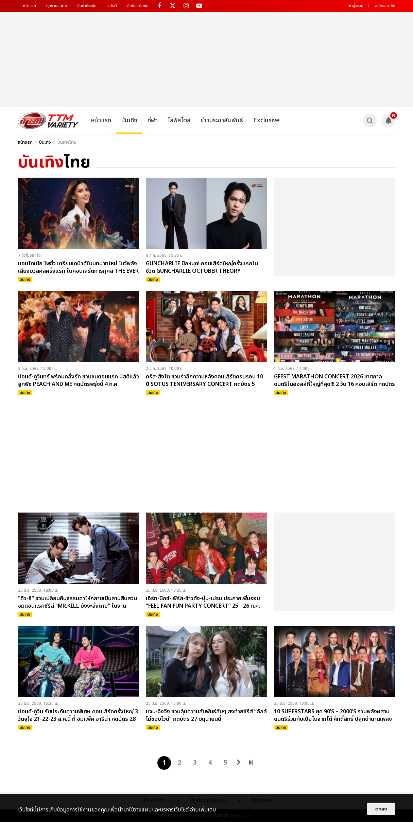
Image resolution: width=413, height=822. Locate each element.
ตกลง (381, 808)
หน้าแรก (29, 6)
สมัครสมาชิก (385, 6)
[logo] (48, 120)
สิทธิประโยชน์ (138, 6)
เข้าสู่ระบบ (355, 6)
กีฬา (153, 120)
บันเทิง (129, 120)
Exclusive (266, 120)
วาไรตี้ (112, 6)
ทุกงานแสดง (56, 6)
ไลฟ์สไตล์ (179, 120)
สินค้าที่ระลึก (87, 6)
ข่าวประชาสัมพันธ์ (222, 120)
